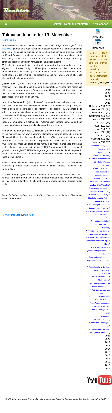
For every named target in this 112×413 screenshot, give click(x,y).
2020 (107, 339)
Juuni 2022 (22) (102, 126)
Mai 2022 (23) (103, 129)
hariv (31, 215)
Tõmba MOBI (98, 48)
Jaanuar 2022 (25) (101, 142)
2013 (107, 362)
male (25, 215)
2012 (107, 365)
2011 (107, 368)
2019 (107, 342)
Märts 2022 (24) (102, 135)
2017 (107, 349)
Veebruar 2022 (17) (100, 139)
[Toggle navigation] (6, 24)
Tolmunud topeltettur (12, 215)
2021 (107, 336)
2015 (107, 355)
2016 (107, 352)
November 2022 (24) (100, 109)
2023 (107, 99)
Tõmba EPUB (98, 37)
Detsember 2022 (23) (99, 106)
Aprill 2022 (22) (102, 132)
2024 (107, 96)
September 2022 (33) (99, 116)
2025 (107, 93)
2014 (107, 359)
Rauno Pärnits (9, 40)
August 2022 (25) (101, 119)
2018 (107, 345)
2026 (107, 90)
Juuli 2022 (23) (102, 122)
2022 (107, 103)
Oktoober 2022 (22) (100, 113)
